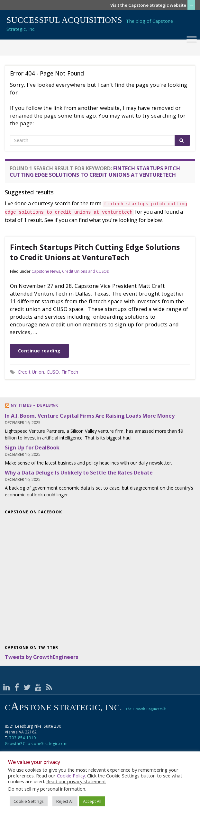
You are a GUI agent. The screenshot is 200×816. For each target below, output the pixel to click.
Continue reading (39, 351)
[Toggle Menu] (191, 39)
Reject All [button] (65, 801)
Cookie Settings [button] (29, 801)
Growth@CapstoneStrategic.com (36, 743)
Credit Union (31, 372)
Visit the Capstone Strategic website (148, 5)
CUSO (53, 372)
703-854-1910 (22, 738)
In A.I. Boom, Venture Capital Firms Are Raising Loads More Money (90, 415)
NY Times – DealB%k (34, 405)
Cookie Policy (71, 775)
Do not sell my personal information (46, 788)
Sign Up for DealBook (32, 447)
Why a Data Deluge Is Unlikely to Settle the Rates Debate (79, 472)
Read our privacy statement (76, 781)
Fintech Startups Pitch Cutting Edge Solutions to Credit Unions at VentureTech (95, 252)
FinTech (69, 372)
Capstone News (46, 271)
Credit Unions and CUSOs (85, 271)
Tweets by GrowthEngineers (41, 657)
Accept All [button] (92, 801)
